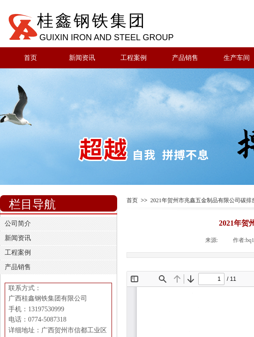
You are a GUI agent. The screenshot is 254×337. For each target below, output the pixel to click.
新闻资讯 (82, 57)
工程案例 (133, 57)
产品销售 (185, 57)
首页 (30, 57)
